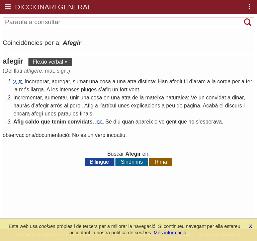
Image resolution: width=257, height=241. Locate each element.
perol (76, 105)
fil (186, 81)
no (191, 122)
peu (170, 105)
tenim (59, 122)
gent (171, 122)
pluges (89, 89)
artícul (109, 105)
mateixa (154, 97)
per (236, 81)
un (115, 89)
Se (108, 122)
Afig (89, 105)
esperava (211, 122)
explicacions (145, 105)
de (135, 97)
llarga (37, 89)
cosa (105, 81)
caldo (32, 122)
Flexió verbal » (50, 62)
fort (123, 89)
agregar (61, 81)
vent (134, 89)
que (45, 122)
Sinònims (132, 162)
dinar (238, 97)
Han (163, 81)
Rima (161, 162)
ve (162, 122)
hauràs (21, 105)
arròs (56, 105)
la (213, 81)
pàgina (192, 105)
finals (86, 113)
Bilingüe (99, 162)
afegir (42, 105)
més (24, 89)
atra (132, 81)
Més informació (170, 232)
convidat (216, 97)
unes (124, 105)
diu (116, 122)
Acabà (210, 105)
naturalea (177, 97)
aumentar (56, 97)
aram (199, 81)
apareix (144, 122)
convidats (80, 122)
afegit (175, 81)
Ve (194, 97)
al (66, 105)
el (222, 105)
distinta (146, 81)
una (93, 81)
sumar (80, 81)
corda (224, 81)
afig (106, 89)
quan (128, 122)
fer (249, 81)
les (54, 89)
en (107, 97)
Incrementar (27, 97)
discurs (233, 105)
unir (74, 97)
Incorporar (37, 81)
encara (21, 113)
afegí (37, 113)
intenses (70, 89)
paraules (68, 113)
